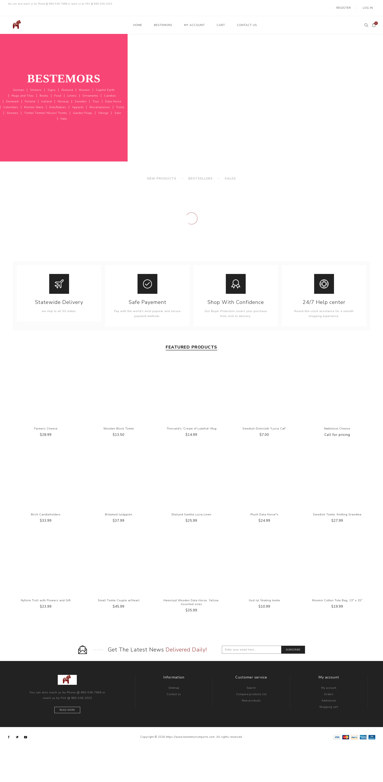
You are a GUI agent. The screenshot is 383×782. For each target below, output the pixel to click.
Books (44, 88)
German (18, 82)
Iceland (46, 93)
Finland (30, 93)
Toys (95, 93)
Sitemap (173, 680)
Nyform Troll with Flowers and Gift (46, 592)
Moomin (84, 82)
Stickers (36, 82)
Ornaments (90, 88)
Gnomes (12, 105)
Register (352, 4)
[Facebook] (9, 729)
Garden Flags (82, 105)
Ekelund (67, 82)
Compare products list (251, 686)
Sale (118, 105)
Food (57, 88)
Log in (370, 4)
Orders (329, 686)
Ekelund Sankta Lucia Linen (191, 506)
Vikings (103, 105)
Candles (110, 88)
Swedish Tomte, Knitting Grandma (337, 506)
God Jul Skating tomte (264, 592)
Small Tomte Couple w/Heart (119, 592)
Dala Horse (113, 93)
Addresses (328, 693)
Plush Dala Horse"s (264, 506)
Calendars (10, 99)
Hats (64, 111)
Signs (52, 82)
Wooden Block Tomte (118, 421)
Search (251, 680)
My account (328, 680)
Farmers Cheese (46, 421)
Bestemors (63, 70)
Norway (63, 93)
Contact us (174, 686)
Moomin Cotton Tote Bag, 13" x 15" (337, 592)
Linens (72, 88)
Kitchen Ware (33, 99)
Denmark (12, 93)
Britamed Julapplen (118, 506)
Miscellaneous (99, 99)
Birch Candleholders (46, 506)
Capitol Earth (105, 82)
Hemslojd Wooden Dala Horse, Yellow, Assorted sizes (191, 594)
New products (251, 693)
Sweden (81, 93)
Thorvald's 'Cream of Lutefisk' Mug (191, 421)
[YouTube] (25, 729)
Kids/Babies (57, 99)
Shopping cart (328, 699)
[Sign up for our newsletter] (251, 642)
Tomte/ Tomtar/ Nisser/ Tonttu (45, 105)
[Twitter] (17, 729)
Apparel (78, 99)
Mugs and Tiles (23, 88)
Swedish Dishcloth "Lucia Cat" (264, 421)
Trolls (120, 99)
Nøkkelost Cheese (337, 421)
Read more (67, 702)
